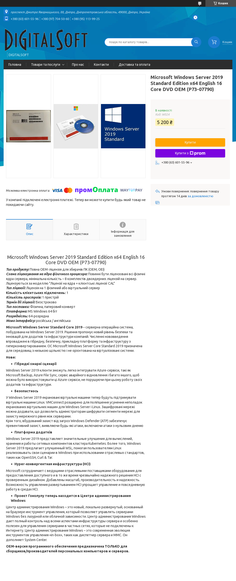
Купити (190, 142)
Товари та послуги (45, 64)
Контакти (101, 64)
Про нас (78, 64)
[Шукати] (196, 42)
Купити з (190, 153)
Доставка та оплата (134, 64)
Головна (14, 64)
